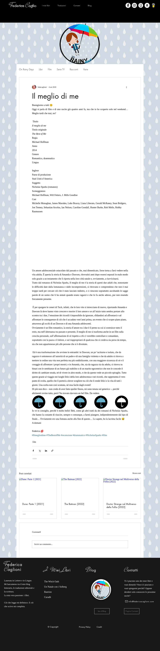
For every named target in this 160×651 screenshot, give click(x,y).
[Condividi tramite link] (52, 450)
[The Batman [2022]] (80, 488)
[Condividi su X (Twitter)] (39, 450)
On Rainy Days (26, 69)
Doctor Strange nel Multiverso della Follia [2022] (121, 505)
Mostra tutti (136, 473)
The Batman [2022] (74, 503)
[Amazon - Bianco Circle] (147, 5)
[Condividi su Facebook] (33, 450)
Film (50, 69)
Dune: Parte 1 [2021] (33, 503)
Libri (41, 69)
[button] (46, 5)
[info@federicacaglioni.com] (140, 601)
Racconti (74, 69)
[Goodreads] (140, 5)
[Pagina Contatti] (131, 611)
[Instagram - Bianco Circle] (134, 5)
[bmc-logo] (153, 5)
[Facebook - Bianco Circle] (128, 5)
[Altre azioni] (126, 87)
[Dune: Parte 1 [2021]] (38, 488)
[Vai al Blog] (102, 611)
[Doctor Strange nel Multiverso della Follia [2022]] (122, 488)
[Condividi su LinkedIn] (46, 450)
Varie (85, 69)
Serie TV (61, 69)
